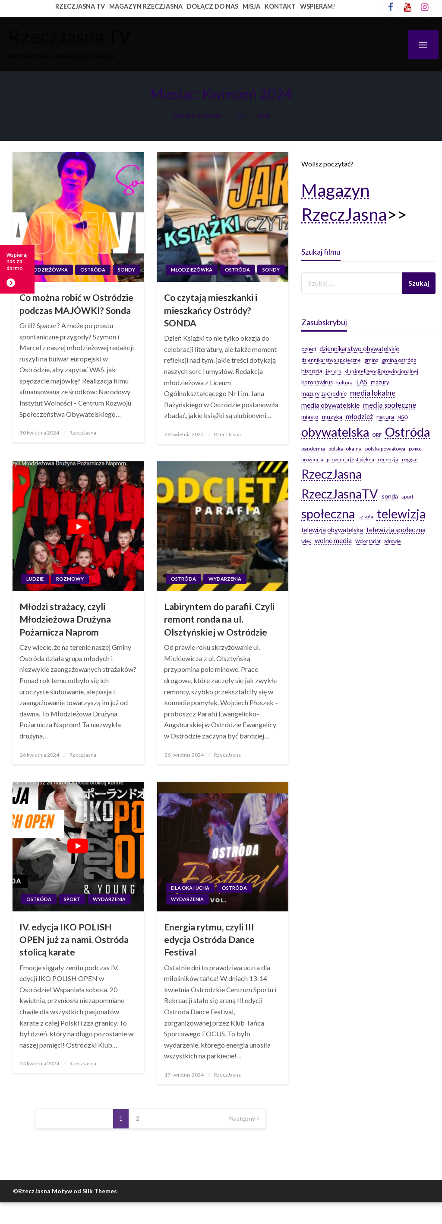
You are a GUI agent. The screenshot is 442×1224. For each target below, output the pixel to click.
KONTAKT (280, 6)
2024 (240, 116)
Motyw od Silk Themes (84, 1191)
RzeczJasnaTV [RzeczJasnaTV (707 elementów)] (339, 493)
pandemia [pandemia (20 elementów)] (313, 448)
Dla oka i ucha (190, 888)
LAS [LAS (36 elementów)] (361, 382)
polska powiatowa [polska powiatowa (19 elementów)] (385, 448)
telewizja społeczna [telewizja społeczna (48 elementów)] (396, 529)
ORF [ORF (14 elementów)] (377, 435)
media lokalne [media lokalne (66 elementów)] (373, 392)
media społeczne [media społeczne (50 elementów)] (389, 405)
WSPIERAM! (317, 6)
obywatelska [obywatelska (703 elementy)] (335, 432)
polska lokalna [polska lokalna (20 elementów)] (345, 448)
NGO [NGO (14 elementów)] (403, 417)
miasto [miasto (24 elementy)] (310, 416)
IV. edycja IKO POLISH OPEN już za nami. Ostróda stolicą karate (74, 939)
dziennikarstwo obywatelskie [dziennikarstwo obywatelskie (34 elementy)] (359, 348)
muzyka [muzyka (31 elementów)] (332, 416)
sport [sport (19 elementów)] (407, 496)
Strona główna (197, 116)
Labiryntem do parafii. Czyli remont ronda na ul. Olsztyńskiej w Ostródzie (219, 619)
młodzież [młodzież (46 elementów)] (359, 416)
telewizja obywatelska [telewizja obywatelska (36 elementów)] (332, 530)
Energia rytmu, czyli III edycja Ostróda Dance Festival (209, 939)
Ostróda (92, 269)
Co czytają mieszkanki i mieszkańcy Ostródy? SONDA (210, 310)
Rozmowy (70, 579)
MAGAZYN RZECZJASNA (146, 6)
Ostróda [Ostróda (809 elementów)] (407, 431)
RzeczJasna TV (70, 36)
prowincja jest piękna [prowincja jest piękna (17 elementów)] (350, 459)
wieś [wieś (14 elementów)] (306, 541)
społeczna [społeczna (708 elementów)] (328, 513)
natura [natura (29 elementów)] (385, 416)
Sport (72, 899)
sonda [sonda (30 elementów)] (390, 496)
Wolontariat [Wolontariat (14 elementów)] (368, 541)
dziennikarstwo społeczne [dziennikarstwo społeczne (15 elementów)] (331, 360)
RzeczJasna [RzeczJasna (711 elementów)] (331, 474)
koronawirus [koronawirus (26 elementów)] (317, 382)
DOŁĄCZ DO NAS (212, 6)
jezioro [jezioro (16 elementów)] (333, 371)
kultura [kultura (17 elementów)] (344, 382)
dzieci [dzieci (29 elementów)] (308, 348)
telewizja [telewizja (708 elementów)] (401, 513)
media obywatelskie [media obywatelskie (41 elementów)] (330, 405)
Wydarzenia (224, 579)
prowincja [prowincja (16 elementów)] (312, 459)
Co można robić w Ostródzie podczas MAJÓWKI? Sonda (76, 303)
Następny (242, 1118)
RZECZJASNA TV (80, 6)
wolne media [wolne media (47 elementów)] (333, 540)
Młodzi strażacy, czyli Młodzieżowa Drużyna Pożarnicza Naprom (65, 619)
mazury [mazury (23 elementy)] (380, 382)
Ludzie (35, 579)
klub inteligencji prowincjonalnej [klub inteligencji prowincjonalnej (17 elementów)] (381, 371)
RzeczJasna (82, 432)
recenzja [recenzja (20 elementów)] (388, 459)
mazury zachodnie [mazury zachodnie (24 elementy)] (324, 393)
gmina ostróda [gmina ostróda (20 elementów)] (399, 360)
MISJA (251, 6)
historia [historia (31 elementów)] (311, 370)
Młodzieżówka (47, 269)
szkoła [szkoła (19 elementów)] (365, 516)
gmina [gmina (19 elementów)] (371, 360)
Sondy (126, 269)
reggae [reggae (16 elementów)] (410, 459)
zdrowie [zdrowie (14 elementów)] (392, 541)
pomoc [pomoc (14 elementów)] (415, 448)
